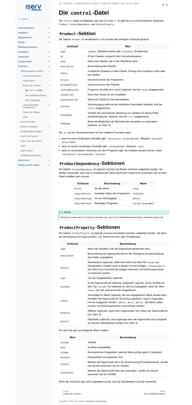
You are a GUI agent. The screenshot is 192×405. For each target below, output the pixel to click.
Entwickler (23, 66)
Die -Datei (34, 90)
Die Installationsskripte (35, 95)
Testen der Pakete (31, 112)
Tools (25, 117)
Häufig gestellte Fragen (29, 165)
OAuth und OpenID (29, 136)
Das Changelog (32, 100)
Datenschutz (24, 160)
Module (21, 42)
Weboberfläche (25, 37)
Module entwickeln (29, 126)
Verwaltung (23, 52)
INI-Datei (108, 21)
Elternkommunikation (28, 47)
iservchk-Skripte (27, 122)
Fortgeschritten (25, 61)
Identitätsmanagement (30, 155)
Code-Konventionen (32, 76)
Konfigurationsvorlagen (31, 131)
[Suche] (33, 19)
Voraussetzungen (26, 28)
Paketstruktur (29, 81)
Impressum (90, 401)
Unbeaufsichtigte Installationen (30, 106)
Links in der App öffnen (31, 141)
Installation (23, 33)
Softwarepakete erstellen (32, 71)
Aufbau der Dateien (32, 85)
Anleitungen (23, 57)
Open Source (26, 150)
